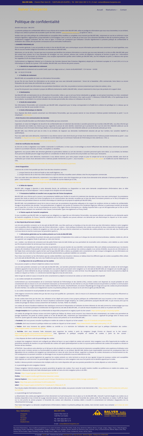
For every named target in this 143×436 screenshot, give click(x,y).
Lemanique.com (67, 435)
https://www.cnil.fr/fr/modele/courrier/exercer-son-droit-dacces (35, 141)
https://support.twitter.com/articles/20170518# (30, 328)
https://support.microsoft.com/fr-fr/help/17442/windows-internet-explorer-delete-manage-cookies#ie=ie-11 (63, 379)
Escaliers (23, 420)
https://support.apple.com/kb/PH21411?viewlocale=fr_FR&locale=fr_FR (43, 385)
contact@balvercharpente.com (109, 2)
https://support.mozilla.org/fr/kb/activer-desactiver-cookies (40, 376)
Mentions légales (87, 435)
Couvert (22, 416)
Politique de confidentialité (100, 435)
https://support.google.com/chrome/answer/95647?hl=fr (39, 373)
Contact (123, 10)
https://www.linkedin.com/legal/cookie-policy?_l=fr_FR (94, 323)
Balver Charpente (32, 9)
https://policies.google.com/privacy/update (105, 310)
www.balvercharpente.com (70, 32)
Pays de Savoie (78, 435)
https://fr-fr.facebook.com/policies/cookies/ (98, 320)
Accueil (100, 10)
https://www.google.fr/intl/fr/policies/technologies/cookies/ (34, 335)
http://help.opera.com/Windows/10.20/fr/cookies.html (37, 382)
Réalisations (111, 10)
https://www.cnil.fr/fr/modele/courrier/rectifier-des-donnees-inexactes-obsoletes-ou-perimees (45, 164)
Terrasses (23, 418)
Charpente (23, 414)
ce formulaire (27, 115)
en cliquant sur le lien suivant (30, 138)
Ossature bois (24, 422)
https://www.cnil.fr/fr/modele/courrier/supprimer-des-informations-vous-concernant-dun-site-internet (48, 182)
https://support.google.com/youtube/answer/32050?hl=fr (33, 333)
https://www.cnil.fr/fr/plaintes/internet (27, 219)
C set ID (44, 435)
